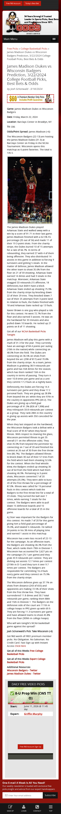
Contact (37, 808)
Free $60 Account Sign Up (30, 746)
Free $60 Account (13, 3)
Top (50, 808)
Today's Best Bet (32, 3)
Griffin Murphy (33, 714)
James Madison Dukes (19, 673)
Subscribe (50, 795)
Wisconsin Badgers (17, 670)
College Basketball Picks (34, 48)
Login (23, 808)
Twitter (33, 670)
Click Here (20, 645)
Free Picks (12, 48)
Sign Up (10, 808)
